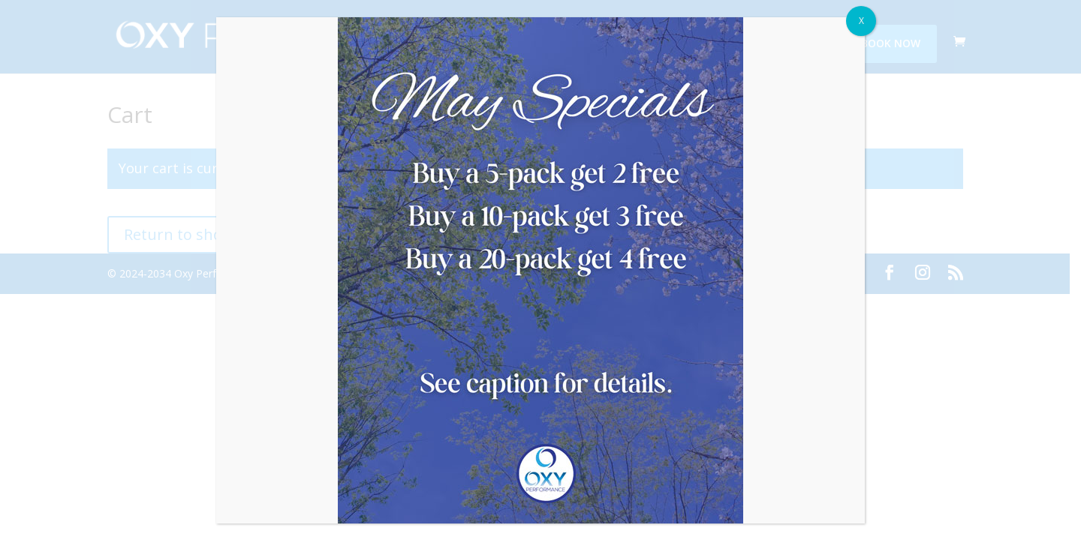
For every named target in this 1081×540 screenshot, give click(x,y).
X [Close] (861, 20)
